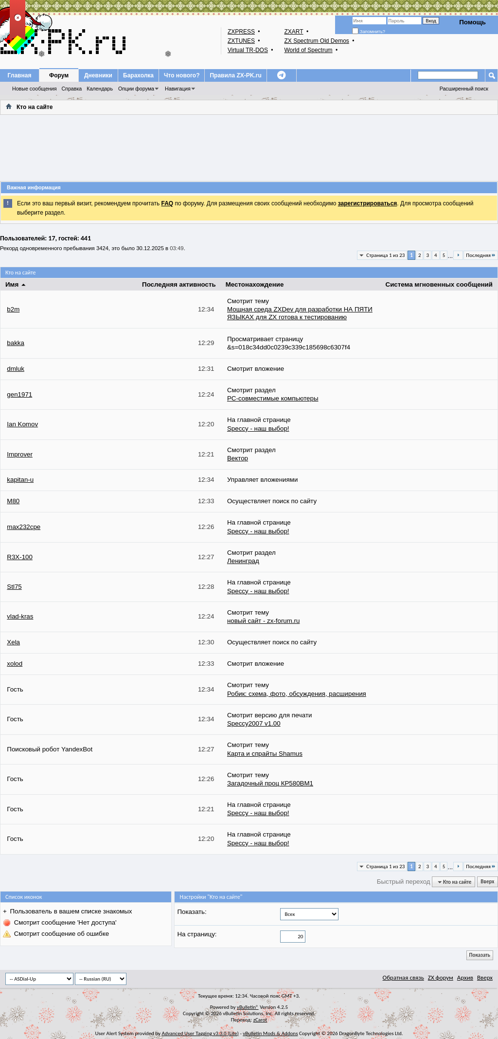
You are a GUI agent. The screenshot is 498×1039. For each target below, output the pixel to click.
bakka (15, 342)
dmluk (15, 368)
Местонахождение (255, 284)
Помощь (472, 22)
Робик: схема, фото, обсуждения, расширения (296, 693)
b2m (13, 309)
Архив (465, 977)
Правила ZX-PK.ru (235, 75)
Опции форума (136, 88)
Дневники (98, 75)
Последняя (481, 255)
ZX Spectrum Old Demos (316, 40)
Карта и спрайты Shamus (264, 753)
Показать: (191, 911)
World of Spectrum (308, 50)
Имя (16, 284)
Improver (20, 454)
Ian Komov (22, 424)
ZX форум (440, 977)
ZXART (293, 31)
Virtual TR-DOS (248, 50)
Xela (13, 642)
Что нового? (181, 75)
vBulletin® (248, 1007)
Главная (20, 75)
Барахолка (138, 75)
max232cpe (23, 526)
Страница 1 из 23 (385, 255)
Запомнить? (368, 31)
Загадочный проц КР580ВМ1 (270, 783)
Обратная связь (403, 977)
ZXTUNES (241, 40)
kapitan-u (20, 479)
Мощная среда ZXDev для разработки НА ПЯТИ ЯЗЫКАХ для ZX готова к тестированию (300, 313)
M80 (13, 501)
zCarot (260, 1020)
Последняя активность (179, 284)
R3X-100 (20, 557)
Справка (71, 88)
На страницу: (196, 934)
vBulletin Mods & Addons (270, 1033)
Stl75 (14, 586)
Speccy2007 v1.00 (254, 723)
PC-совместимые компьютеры (273, 398)
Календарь (100, 88)
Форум (59, 75)
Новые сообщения (34, 88)
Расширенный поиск (464, 88)
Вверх (487, 882)
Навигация (178, 88)
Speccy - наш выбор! (258, 428)
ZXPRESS (241, 31)
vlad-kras (20, 616)
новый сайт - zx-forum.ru (263, 620)
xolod (14, 663)
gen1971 (19, 394)
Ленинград (243, 561)
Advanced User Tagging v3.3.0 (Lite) (200, 1033)
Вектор (237, 458)
